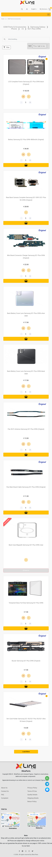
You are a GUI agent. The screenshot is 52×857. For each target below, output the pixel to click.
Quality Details (32, 795)
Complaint (4, 798)
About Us (4, 788)
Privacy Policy (32, 788)
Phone (14, 29)
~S (22, 29)
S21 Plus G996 (34, 29)
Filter (6, 47)
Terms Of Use (32, 791)
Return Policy (32, 801)
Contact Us (5, 791)
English (33, 9)
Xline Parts (35, 854)
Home (2, 19)
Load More (26, 752)
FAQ (2, 795)
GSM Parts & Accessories (14, 19)
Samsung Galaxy (37, 27)
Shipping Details (33, 798)
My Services (43, 9)
